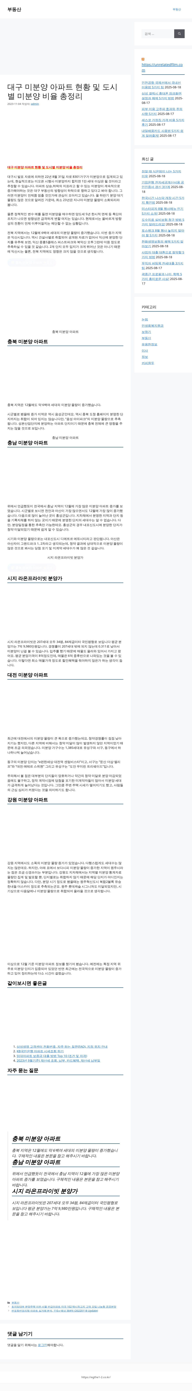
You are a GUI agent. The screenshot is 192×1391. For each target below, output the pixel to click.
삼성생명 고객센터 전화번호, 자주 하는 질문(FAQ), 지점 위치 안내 (62, 1046)
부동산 (14, 9)
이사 (145, 350)
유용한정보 (149, 344)
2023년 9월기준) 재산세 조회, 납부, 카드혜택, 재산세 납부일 (58, 1060)
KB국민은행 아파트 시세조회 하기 (40, 1051)
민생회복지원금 (153, 325)
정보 (145, 357)
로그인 (42, 1345)
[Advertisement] (65, 47)
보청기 (146, 332)
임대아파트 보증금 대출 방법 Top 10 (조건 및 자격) (52, 1056)
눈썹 (145, 319)
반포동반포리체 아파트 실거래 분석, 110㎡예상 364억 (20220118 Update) (55, 1310)
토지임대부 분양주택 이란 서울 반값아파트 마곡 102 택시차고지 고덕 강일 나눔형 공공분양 (64, 1306)
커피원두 (148, 363)
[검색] (179, 33)
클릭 (31, 262)
